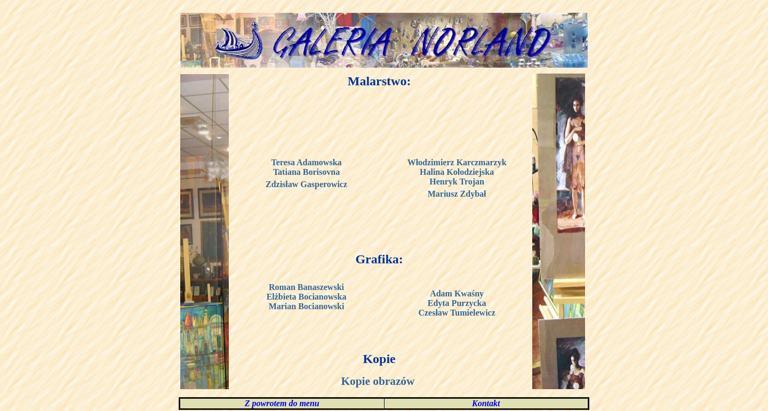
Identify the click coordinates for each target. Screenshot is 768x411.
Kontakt (486, 403)
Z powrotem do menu (282, 403)
